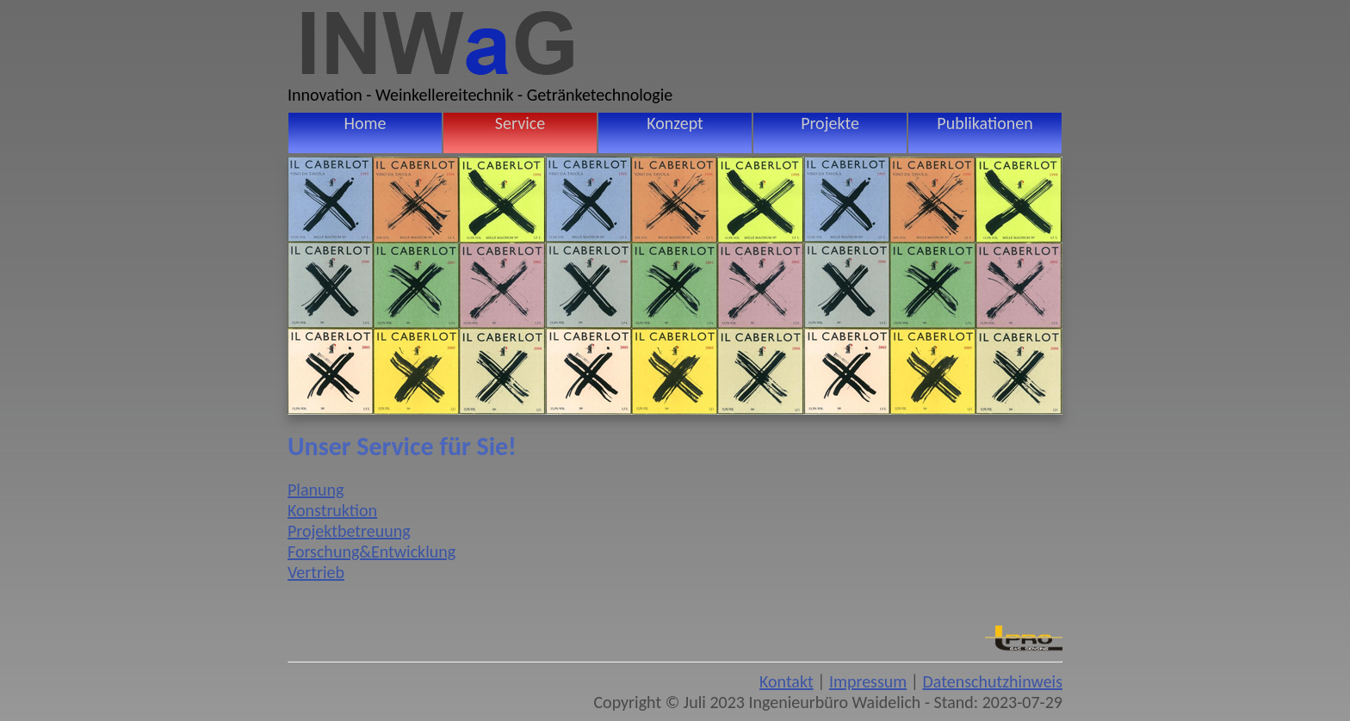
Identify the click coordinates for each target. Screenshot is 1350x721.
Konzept (675, 123)
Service (520, 123)
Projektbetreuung (349, 531)
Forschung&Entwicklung (371, 551)
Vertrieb (316, 572)
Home (365, 123)
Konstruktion (332, 510)
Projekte (830, 123)
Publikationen (984, 123)
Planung (316, 489)
